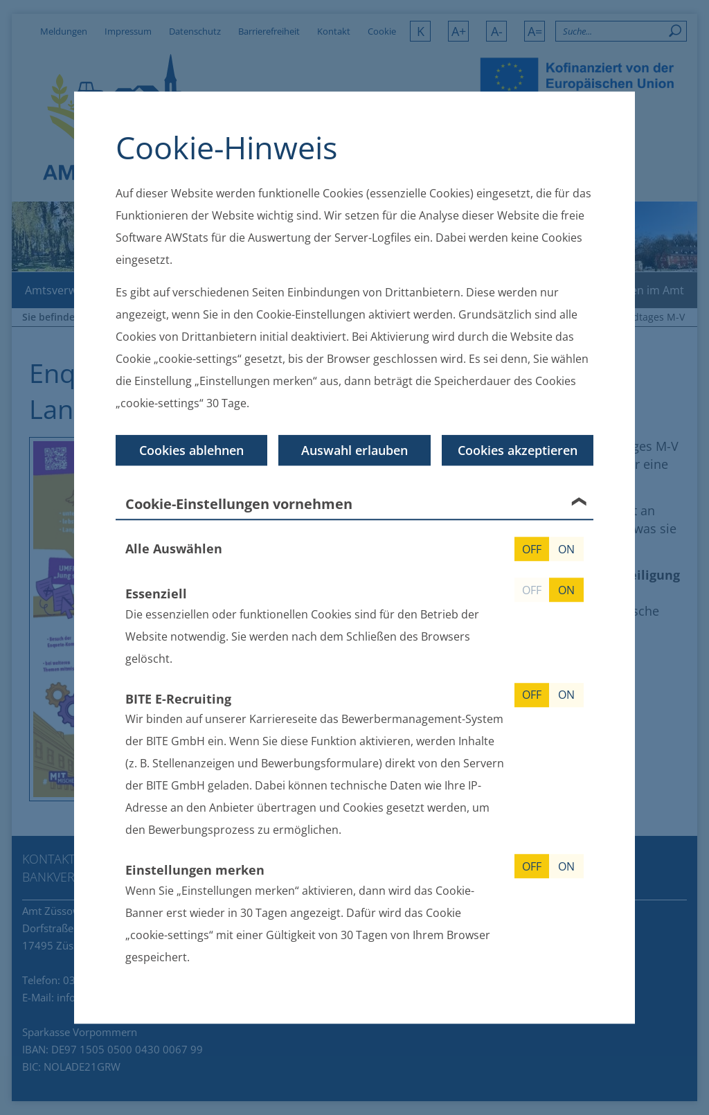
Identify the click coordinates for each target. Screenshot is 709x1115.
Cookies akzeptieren (517, 450)
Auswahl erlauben (354, 450)
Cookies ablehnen (191, 450)
